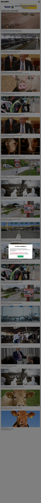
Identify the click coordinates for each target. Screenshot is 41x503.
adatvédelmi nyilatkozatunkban (17, 252)
